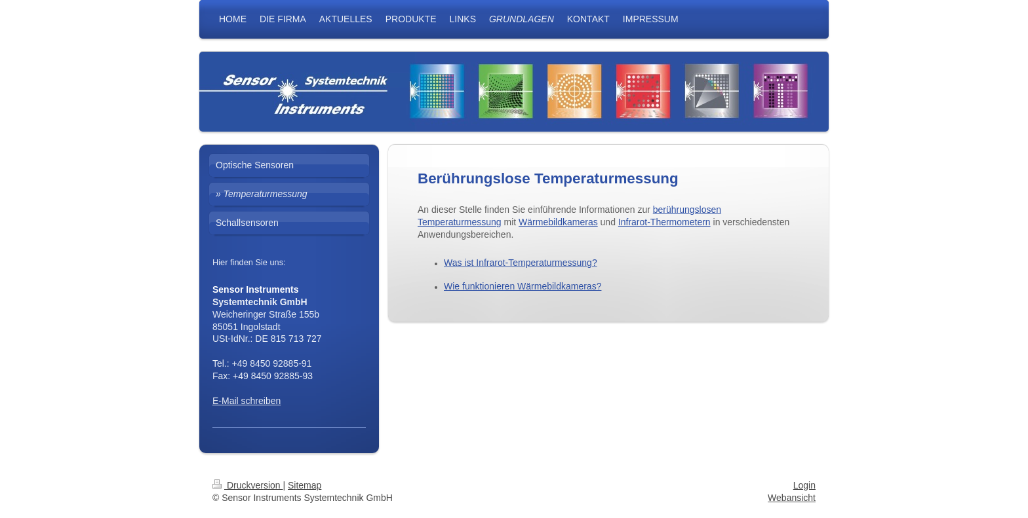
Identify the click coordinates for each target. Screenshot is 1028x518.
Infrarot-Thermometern (664, 222)
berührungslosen (687, 209)
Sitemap (304, 485)
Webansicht (792, 497)
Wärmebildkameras (558, 222)
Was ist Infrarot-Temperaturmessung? (520, 262)
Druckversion (247, 485)
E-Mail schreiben (246, 401)
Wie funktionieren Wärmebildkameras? (522, 286)
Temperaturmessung (460, 222)
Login (804, 485)
